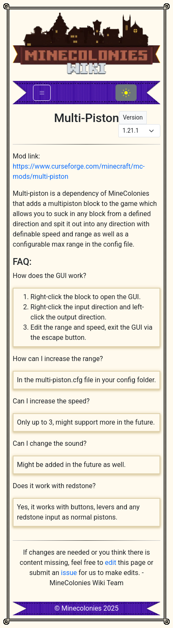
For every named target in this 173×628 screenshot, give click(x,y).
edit (110, 563)
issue (69, 573)
